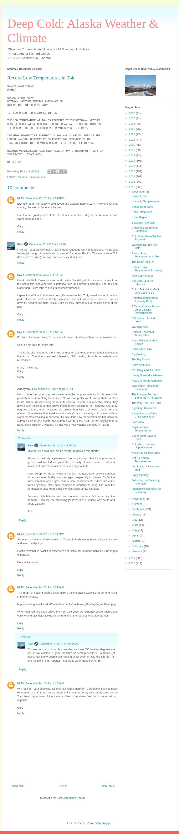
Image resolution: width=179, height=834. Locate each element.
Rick (20, 246)
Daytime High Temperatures (141, 429)
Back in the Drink (142, 349)
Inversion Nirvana (142, 275)
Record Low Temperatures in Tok (145, 255)
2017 (132, 160)
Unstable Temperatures (145, 201)
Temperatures (36, 179)
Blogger (106, 825)
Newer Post (17, 788)
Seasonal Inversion (143, 222)
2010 (132, 563)
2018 (132, 155)
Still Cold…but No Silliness (142, 282)
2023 (132, 129)
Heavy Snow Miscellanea (147, 375)
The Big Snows (141, 359)
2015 (132, 171)
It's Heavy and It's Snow (146, 370)
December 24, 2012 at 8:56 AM (57, 448)
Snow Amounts (141, 364)
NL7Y (20, 201)
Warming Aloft (140, 326)
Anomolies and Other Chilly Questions (144, 415)
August (137, 514)
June (135, 524)
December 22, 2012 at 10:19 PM (44, 201)
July (135, 519)
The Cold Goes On (143, 261)
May (135, 530)
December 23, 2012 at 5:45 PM (44, 277)
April (135, 535)
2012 (132, 187)
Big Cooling (138, 354)
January (137, 551)
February (138, 546)
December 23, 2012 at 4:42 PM (47, 246)
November (139, 498)
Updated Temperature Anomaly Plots (145, 299)
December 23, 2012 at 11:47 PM (44, 536)
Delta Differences (142, 212)
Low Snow (138, 422)
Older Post (108, 788)
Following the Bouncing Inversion (145, 482)
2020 (132, 144)
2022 (132, 134)
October (137, 503)
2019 (132, 150)
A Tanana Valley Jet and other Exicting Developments (146, 309)
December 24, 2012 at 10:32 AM (58, 646)
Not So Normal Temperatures (141, 459)
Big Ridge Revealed (143, 408)
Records (22, 179)
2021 (132, 139)
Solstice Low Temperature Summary (147, 269)
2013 (132, 181)
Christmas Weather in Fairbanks (145, 229)
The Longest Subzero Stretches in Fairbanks (147, 396)
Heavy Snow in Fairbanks (147, 380)
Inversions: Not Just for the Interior (145, 387)
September (139, 509)
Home (63, 788)
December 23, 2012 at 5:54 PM (44, 334)
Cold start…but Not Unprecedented (143, 446)
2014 (132, 176)
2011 (132, 558)
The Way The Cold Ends (146, 402)
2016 (132, 165)
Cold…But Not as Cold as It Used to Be (145, 291)
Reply (20, 234)
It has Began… (140, 217)
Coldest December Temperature (143, 333)
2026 (132, 113)
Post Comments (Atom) (71, 800)
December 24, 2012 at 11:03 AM (44, 685)
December (139, 191)
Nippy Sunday (140, 475)
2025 (132, 118)
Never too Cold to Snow (146, 452)
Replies (25, 440)
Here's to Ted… (141, 196)
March (136, 540)
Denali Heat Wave (142, 206)
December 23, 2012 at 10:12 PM (53, 391)
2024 (132, 123)
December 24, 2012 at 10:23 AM (44, 590)
